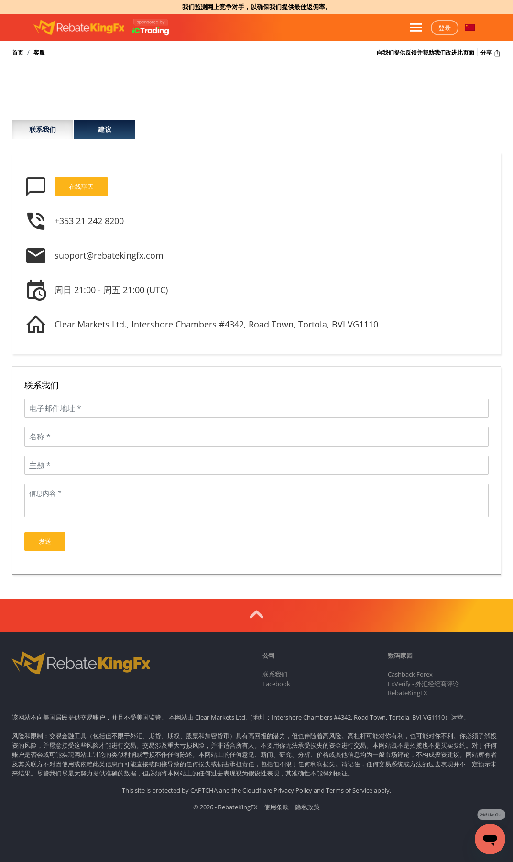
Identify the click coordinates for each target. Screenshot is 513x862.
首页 (17, 52)
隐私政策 (307, 801)
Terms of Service (349, 784)
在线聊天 (81, 186)
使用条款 (276, 801)
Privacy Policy (292, 784)
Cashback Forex (410, 669)
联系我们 (42, 129)
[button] (470, 27)
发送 (45, 536)
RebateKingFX (407, 687)
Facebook (276, 678)
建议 (104, 129)
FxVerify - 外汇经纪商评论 (423, 678)
